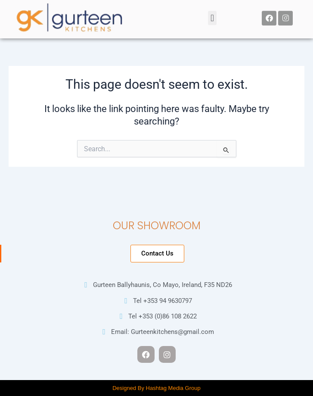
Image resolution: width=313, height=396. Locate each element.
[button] (212, 15)
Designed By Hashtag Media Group (156, 388)
